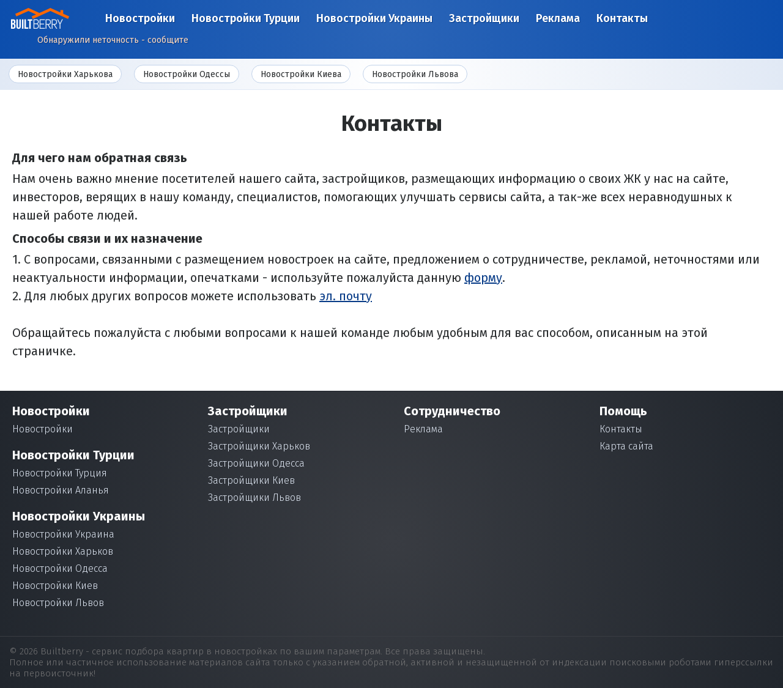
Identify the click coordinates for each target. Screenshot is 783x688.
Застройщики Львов (254, 497)
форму (483, 277)
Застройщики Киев (251, 480)
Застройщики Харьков (259, 446)
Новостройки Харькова (65, 74)
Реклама (558, 18)
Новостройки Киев (55, 585)
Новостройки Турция (59, 473)
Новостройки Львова (415, 74)
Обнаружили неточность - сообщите (112, 40)
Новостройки (140, 18)
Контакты (622, 18)
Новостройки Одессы (186, 74)
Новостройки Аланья (60, 490)
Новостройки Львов (58, 602)
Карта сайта (626, 446)
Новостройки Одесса (60, 568)
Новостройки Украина (63, 534)
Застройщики (484, 18)
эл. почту (345, 296)
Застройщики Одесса (256, 463)
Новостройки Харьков (62, 551)
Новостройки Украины (374, 18)
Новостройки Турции (245, 18)
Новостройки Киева (301, 74)
